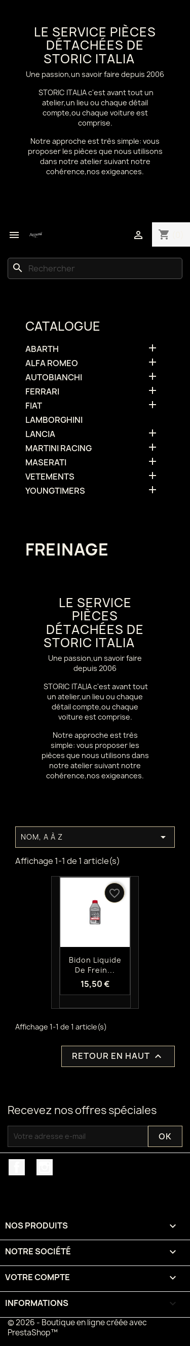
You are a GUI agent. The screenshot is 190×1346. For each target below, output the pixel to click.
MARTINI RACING (58, 448)
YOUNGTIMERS (55, 491)
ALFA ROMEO (51, 363)
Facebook (17, 1167)
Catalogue (62, 326)
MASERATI (45, 462)
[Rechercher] (95, 268)
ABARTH (42, 349)
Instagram (44, 1167)
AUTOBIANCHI (53, 377)
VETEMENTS (49, 476)
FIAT (33, 406)
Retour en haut (118, 1056)
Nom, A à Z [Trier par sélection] (95, 837)
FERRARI (42, 391)
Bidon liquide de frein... (95, 965)
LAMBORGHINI (54, 420)
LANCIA (40, 434)
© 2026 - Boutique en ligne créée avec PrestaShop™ (77, 1327)
